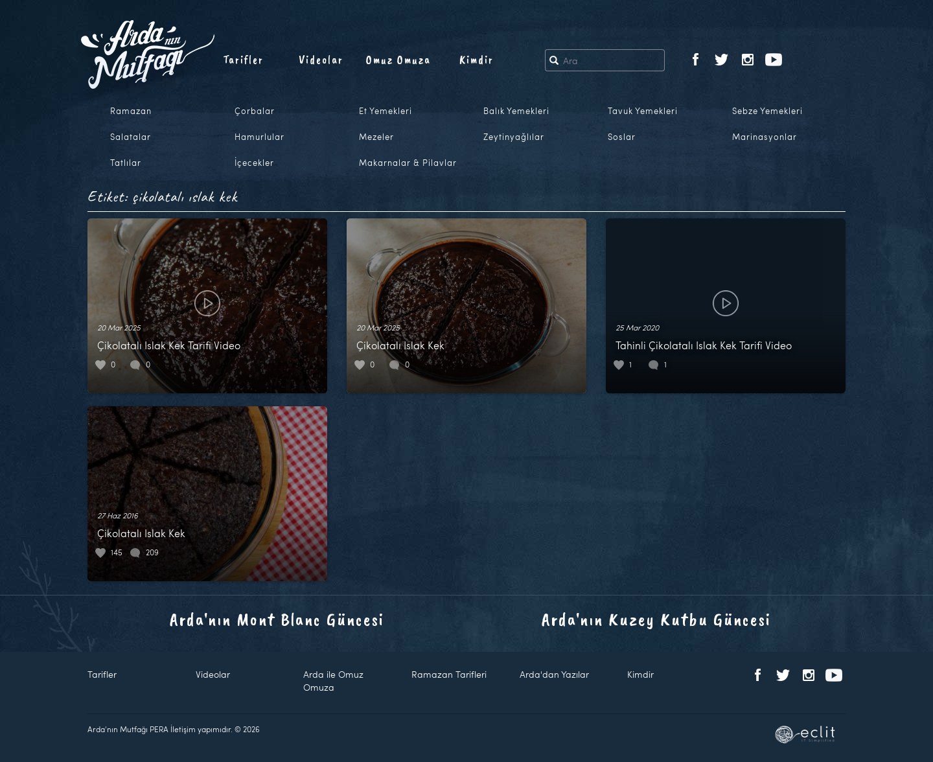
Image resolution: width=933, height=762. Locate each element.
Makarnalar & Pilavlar (408, 162)
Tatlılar (125, 162)
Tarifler (243, 59)
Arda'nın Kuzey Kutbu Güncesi (656, 619)
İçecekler (254, 162)
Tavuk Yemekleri (643, 111)
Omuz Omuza (398, 59)
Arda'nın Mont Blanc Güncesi (277, 619)
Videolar (321, 59)
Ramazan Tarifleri (449, 674)
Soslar (622, 137)
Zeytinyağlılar (513, 137)
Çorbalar (255, 111)
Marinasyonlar (764, 137)
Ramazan (131, 111)
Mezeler (376, 137)
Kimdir (476, 59)
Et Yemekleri (385, 111)
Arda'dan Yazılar (554, 674)
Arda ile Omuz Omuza (333, 680)
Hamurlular (259, 137)
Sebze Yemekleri (767, 111)
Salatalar (130, 137)
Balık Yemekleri (516, 111)
